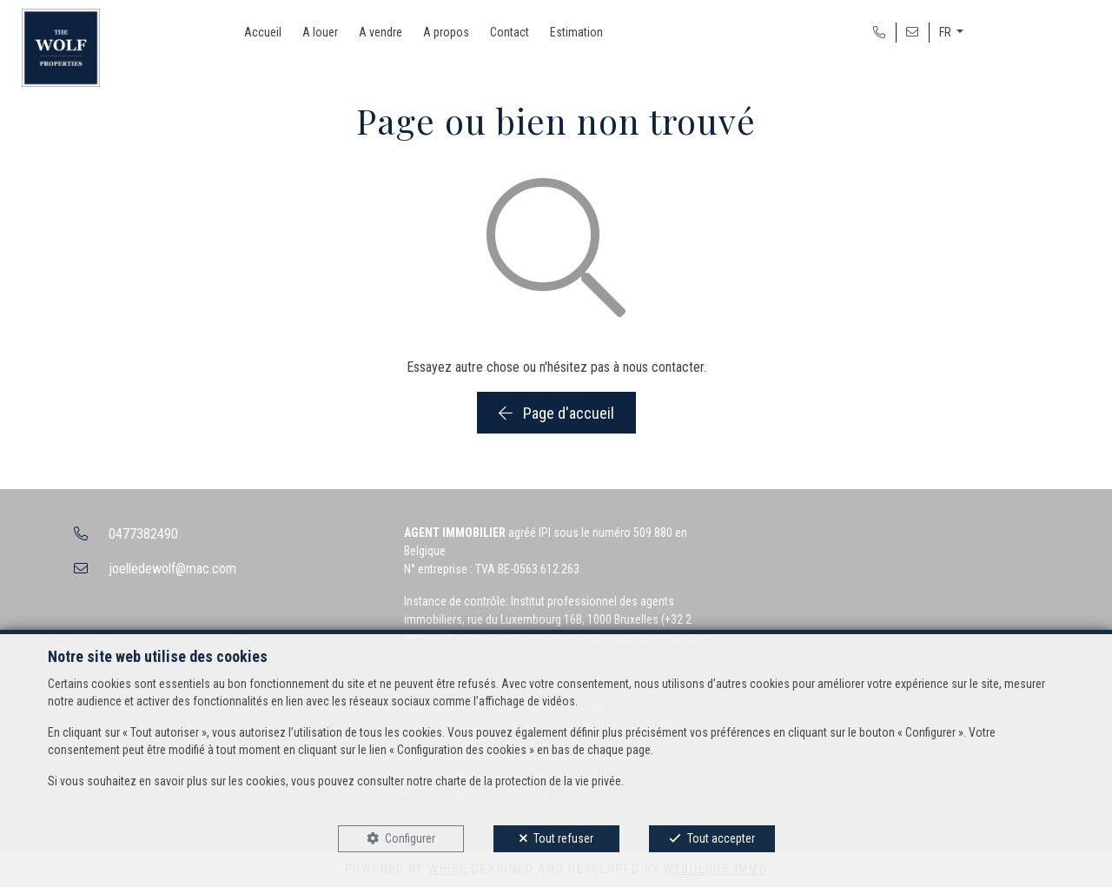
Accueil (262, 32)
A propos (446, 32)
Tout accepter (721, 838)
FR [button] (946, 32)
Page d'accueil (556, 413)
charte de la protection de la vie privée (528, 781)
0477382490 (143, 534)
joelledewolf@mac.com (172, 568)
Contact (509, 32)
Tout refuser (563, 838)
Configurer (410, 838)
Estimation (576, 32)
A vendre (380, 32)
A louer (320, 32)
